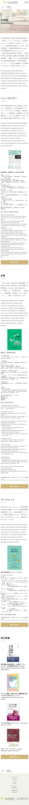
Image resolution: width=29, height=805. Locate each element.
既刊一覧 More (14, 262)
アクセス (14, 782)
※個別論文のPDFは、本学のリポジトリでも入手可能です (14, 478)
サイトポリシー (14, 787)
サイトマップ (14, 778)
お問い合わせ (14, 791)
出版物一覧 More (14, 757)
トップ (2, 7)
